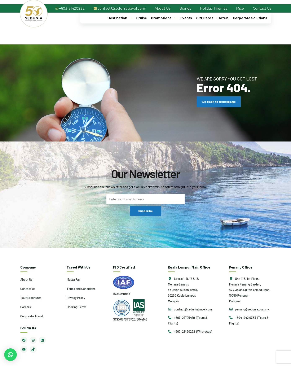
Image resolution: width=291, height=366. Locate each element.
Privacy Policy (76, 298)
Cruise (141, 18)
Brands (185, 8)
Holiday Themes (213, 8)
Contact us (27, 289)
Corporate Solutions (250, 18)
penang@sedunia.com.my (249, 309)
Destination (119, 18)
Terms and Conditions (81, 289)
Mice (240, 8)
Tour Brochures (30, 298)
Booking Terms (77, 307)
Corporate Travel (31, 316)
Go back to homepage (219, 101)
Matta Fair (73, 279)
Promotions (163, 18)
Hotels (223, 18)
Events (186, 18)
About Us (162, 8)
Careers (25, 307)
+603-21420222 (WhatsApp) (190, 331)
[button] (10, 354)
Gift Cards (204, 18)
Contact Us (262, 8)
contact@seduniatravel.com (121, 8)
